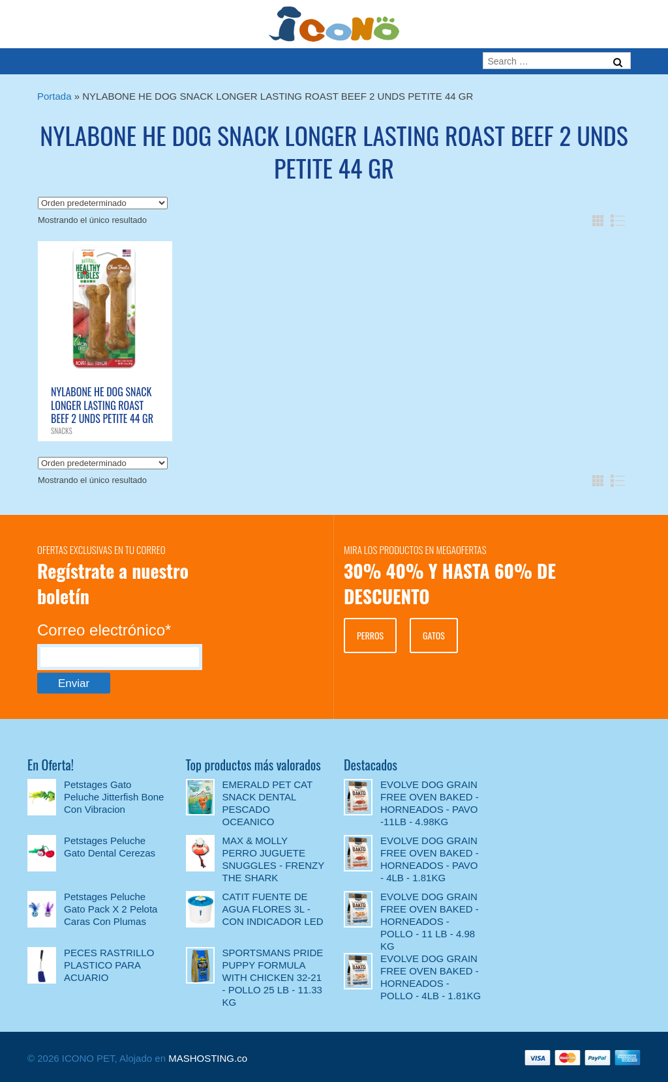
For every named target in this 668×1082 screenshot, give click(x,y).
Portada (54, 96)
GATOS (434, 635)
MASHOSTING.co (207, 1058)
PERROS (370, 635)
